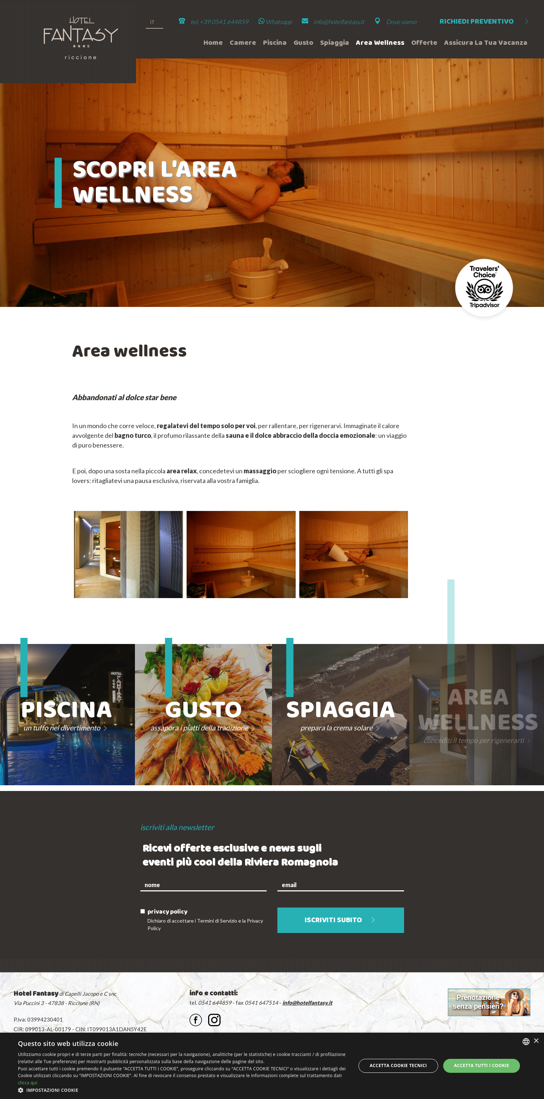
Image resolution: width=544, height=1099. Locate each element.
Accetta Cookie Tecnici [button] (398, 1065)
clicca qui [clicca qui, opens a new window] (27, 1083)
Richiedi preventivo (485, 22)
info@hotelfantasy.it (339, 21)
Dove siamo (401, 21)
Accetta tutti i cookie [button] (481, 1065)
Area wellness (380, 43)
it (152, 22)
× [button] (536, 1041)
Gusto (303, 43)
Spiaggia (334, 43)
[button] (182, 1090)
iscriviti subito (340, 921)
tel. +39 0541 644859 (219, 21)
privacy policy (167, 912)
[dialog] (272, 1066)
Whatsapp (275, 21)
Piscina (275, 43)
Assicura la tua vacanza (485, 43)
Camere (243, 43)
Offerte (424, 43)
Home (213, 43)
